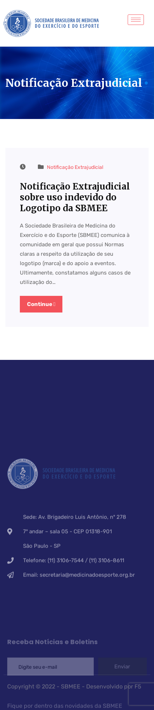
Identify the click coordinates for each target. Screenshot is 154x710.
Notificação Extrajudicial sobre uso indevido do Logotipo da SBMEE (75, 197)
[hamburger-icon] (136, 19)
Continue (41, 304)
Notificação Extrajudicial (75, 167)
